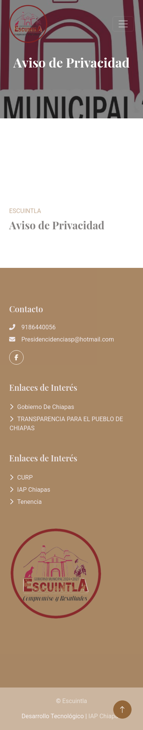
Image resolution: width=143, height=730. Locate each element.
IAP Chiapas (33, 489)
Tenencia (29, 501)
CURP (25, 477)
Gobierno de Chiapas (45, 407)
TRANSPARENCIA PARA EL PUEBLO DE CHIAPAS (66, 423)
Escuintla (74, 701)
